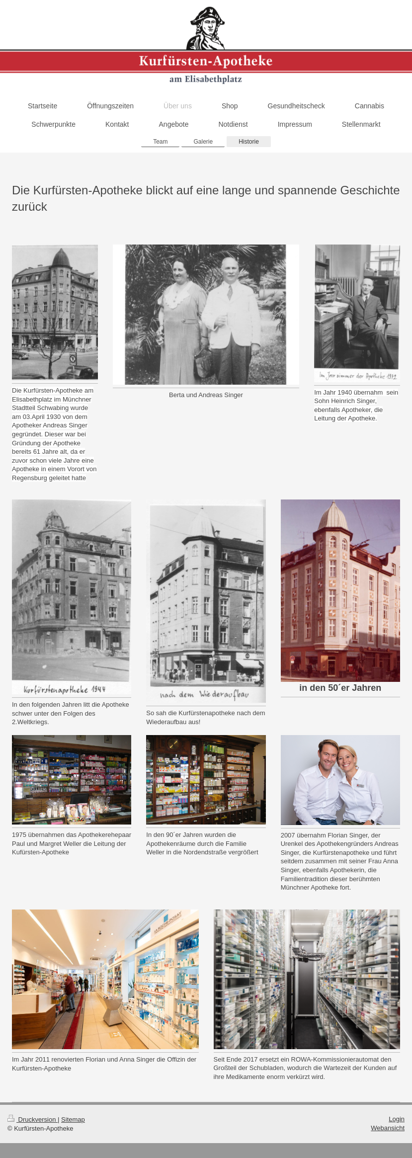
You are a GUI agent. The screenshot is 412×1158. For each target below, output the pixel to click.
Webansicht (388, 1128)
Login (397, 1119)
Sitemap (73, 1119)
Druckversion (32, 1119)
